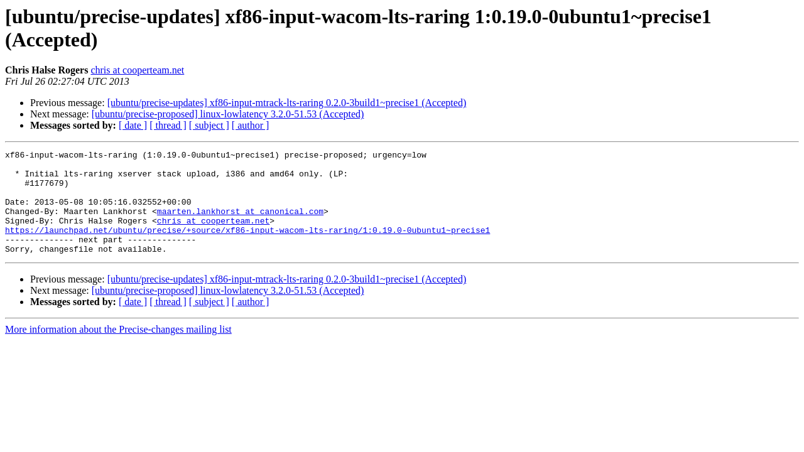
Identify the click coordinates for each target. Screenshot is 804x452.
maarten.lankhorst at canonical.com (240, 224)
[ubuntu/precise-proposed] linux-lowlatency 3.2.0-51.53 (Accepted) (228, 114)
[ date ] (133, 125)
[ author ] (250, 125)
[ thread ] (168, 125)
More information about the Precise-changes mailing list (118, 350)
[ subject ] (209, 125)
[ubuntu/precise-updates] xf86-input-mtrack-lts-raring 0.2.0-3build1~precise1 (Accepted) (287, 102)
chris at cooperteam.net (137, 70)
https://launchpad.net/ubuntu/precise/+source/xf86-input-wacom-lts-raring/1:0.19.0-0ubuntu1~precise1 (247, 246)
